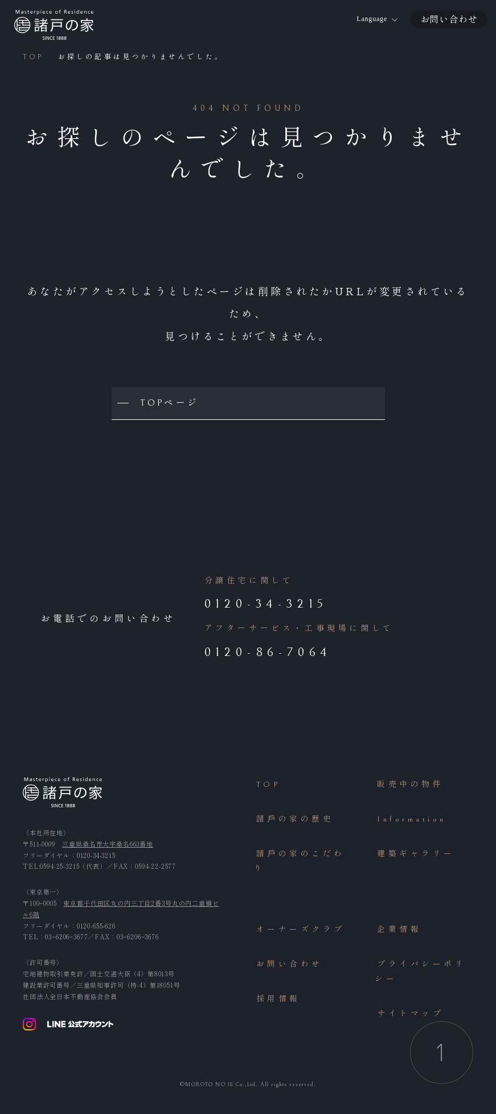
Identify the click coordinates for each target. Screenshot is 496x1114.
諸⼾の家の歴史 (293, 821)
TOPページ (170, 403)
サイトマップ (408, 1016)
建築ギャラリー (414, 856)
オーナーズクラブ (298, 931)
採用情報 (276, 1001)
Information (409, 821)
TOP (266, 786)
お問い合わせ (287, 966)
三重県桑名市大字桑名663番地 (107, 846)
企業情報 (397, 931)
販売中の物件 (408, 786)
